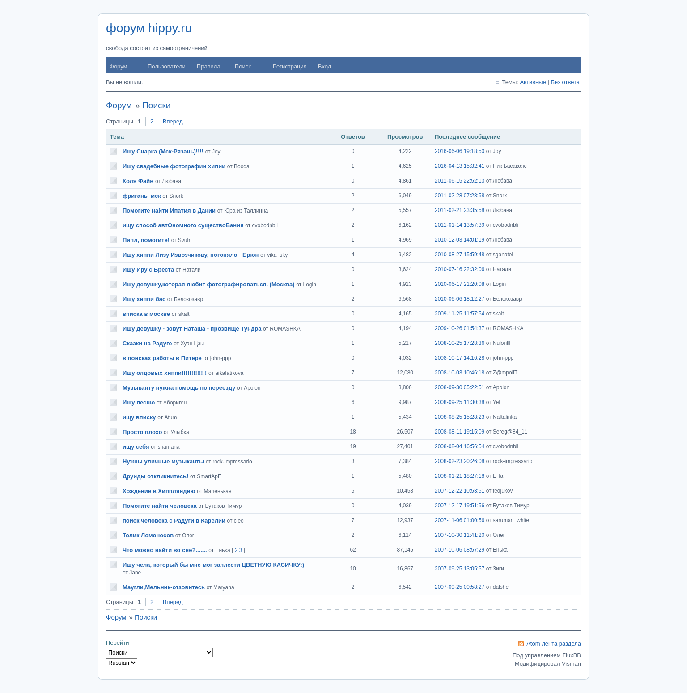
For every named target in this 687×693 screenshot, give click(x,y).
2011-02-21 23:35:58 (459, 210)
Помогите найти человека (160, 505)
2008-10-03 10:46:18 (459, 373)
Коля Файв (138, 181)
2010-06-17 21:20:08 (459, 284)
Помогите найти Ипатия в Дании (169, 210)
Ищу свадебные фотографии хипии (174, 166)
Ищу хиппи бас (144, 299)
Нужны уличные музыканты (163, 461)
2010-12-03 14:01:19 (459, 240)
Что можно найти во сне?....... (165, 550)
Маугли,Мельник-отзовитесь (164, 587)
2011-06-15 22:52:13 (459, 181)
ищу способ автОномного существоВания (183, 225)
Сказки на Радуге (147, 343)
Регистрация (290, 66)
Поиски (156, 105)
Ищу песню (139, 402)
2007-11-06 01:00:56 (459, 520)
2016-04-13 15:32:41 (459, 166)
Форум (118, 66)
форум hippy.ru (149, 28)
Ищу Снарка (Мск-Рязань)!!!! (163, 151)
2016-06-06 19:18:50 (459, 151)
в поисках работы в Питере (162, 358)
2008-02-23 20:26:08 (459, 461)
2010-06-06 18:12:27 (459, 299)
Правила (209, 66)
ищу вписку (139, 417)
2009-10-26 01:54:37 (459, 328)
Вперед (173, 121)
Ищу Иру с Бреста (148, 269)
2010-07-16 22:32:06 (459, 269)
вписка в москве (146, 313)
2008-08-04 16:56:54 (459, 446)
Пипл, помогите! (146, 240)
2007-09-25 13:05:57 (459, 568)
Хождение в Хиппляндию (159, 491)
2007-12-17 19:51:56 (459, 505)
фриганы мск (142, 195)
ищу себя (136, 446)
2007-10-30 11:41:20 (459, 535)
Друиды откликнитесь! (155, 476)
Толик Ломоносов (148, 535)
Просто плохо (142, 432)
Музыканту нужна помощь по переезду (179, 387)
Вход (324, 66)
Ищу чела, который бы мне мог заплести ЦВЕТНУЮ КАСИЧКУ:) (213, 564)
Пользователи (167, 66)
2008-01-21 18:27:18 (459, 476)
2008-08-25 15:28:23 (459, 417)
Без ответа (565, 82)
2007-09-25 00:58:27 (459, 587)
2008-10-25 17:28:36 (459, 343)
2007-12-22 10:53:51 (459, 491)
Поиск (243, 66)
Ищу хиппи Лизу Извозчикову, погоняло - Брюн (191, 254)
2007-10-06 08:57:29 (459, 550)
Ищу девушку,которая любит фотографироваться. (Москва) (209, 284)
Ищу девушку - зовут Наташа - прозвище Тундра (192, 328)
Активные (533, 82)
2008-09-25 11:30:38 (459, 402)
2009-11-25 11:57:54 (459, 313)
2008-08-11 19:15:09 (459, 432)
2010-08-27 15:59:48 (459, 254)
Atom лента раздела (553, 643)
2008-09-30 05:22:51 (459, 387)
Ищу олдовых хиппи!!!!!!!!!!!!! (165, 373)
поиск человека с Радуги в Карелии (174, 520)
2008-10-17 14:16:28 (459, 358)
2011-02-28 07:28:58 (459, 195)
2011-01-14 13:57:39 (459, 225)
